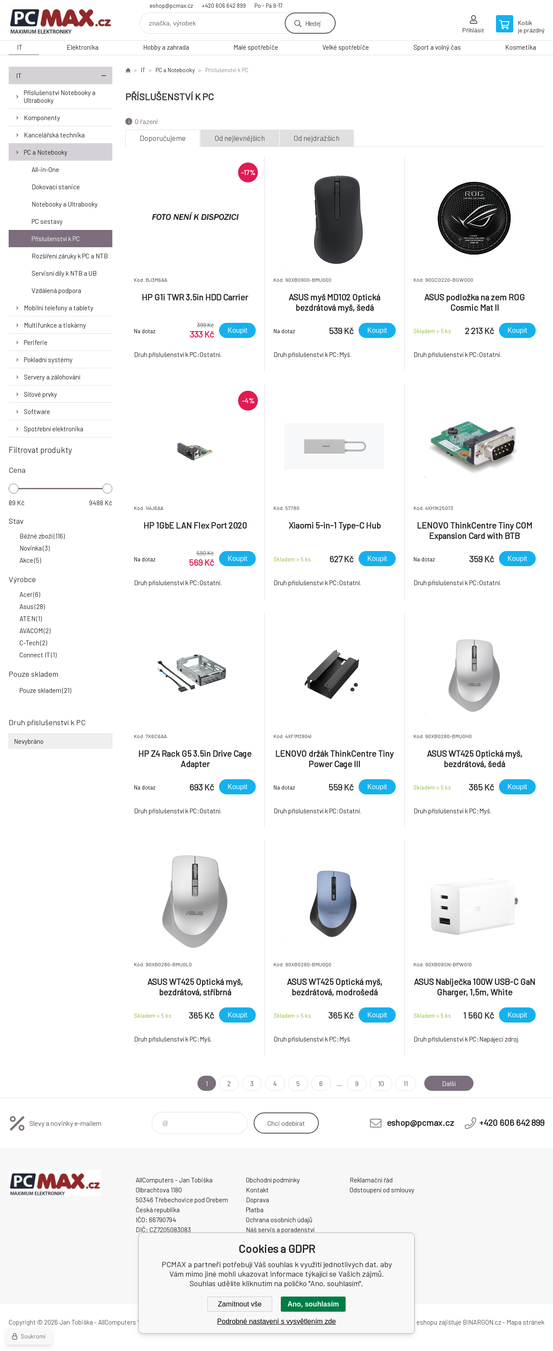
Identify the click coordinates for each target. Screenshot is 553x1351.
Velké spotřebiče (345, 47)
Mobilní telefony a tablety (58, 308)
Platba (255, 1210)
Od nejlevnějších (240, 138)
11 (406, 1083)
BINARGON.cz (482, 1322)
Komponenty (42, 117)
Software (37, 411)
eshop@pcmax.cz (171, 5)
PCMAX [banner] (60, 20)
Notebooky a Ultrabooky (65, 204)
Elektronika (83, 47)
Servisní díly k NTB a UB (64, 273)
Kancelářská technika (54, 135)
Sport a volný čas (437, 47)
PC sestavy (47, 221)
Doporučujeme (163, 138)
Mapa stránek (525, 1322)
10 (381, 1083)
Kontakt (257, 1190)
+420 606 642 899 (224, 5)
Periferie (36, 342)
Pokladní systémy (48, 359)
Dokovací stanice (56, 187)
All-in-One (45, 169)
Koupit (237, 330)
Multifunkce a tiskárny (55, 325)
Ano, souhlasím (313, 1304)
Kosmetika (520, 47)
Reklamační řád (371, 1180)
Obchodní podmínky (273, 1180)
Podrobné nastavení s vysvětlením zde (276, 1321)
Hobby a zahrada (166, 47)
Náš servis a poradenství (280, 1229)
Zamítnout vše (239, 1304)
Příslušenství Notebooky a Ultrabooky (59, 96)
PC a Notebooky (45, 152)
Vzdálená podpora (56, 290)
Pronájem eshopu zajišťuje (425, 1322)
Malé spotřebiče (255, 47)
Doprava (257, 1200)
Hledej (313, 23)
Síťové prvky (40, 394)
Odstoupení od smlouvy (382, 1190)
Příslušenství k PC (56, 238)
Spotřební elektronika (53, 429)
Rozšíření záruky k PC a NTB (70, 256)
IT (19, 47)
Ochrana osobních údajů (279, 1220)
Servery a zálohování (52, 377)
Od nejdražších (317, 138)
